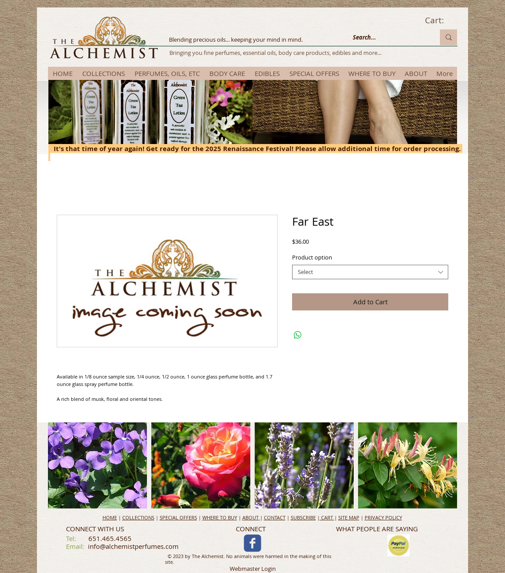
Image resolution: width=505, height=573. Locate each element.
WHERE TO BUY (219, 517)
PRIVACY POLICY (383, 517)
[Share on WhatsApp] (298, 335)
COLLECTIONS (138, 517)
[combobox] (370, 272)
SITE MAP (348, 517)
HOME (109, 517)
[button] (97, 465)
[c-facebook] (252, 543)
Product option (312, 257)
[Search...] (387, 37)
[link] (441, 20)
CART (327, 517)
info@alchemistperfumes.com (133, 546)
